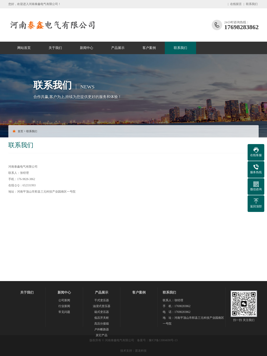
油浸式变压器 (101, 306)
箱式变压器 (101, 312)
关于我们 (55, 48)
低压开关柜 (101, 317)
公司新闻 (64, 300)
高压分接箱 (101, 323)
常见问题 (64, 312)
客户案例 (149, 48)
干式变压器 (101, 300)
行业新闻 (64, 306)
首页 (20, 131)
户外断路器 (101, 329)
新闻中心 (86, 48)
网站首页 (24, 48)
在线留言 (236, 4)
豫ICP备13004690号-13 (163, 340)
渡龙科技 (141, 350)
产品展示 (118, 48)
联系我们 (252, 4)
